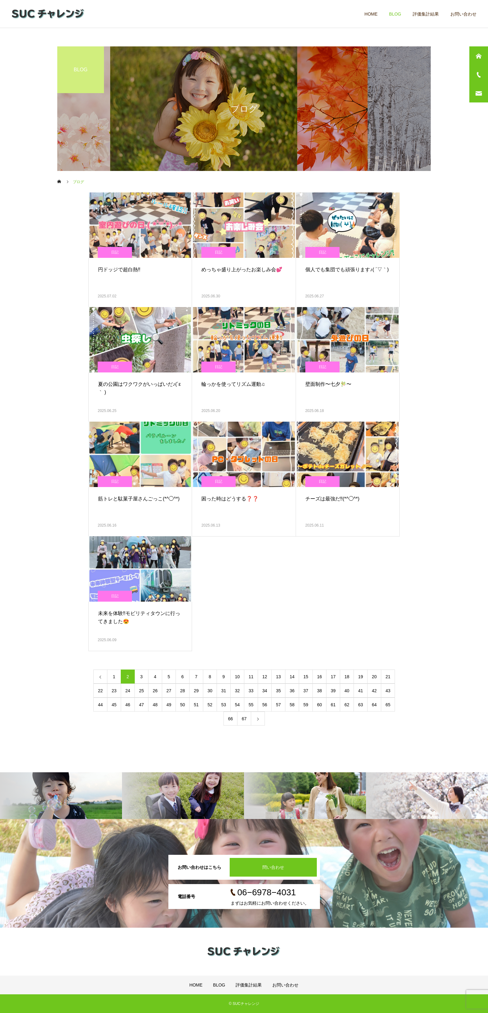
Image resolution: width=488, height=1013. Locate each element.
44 (100, 704)
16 (319, 676)
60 (319, 704)
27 (169, 690)
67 (244, 718)
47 (141, 704)
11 (251, 676)
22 (100, 690)
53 (223, 704)
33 (251, 690)
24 (127, 690)
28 (182, 690)
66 (230, 718)
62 (347, 704)
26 (155, 690)
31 (223, 690)
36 (292, 690)
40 (347, 690)
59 (305, 704)
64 (374, 704)
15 (305, 676)
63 (360, 704)
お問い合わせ (463, 14)
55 (251, 704)
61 (333, 704)
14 (292, 676)
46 (127, 704)
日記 (115, 252)
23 (114, 690)
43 (388, 690)
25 (141, 690)
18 (347, 676)
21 (388, 676)
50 (182, 704)
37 (305, 690)
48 (155, 704)
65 (388, 704)
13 (278, 676)
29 (196, 690)
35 (278, 690)
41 (360, 690)
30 (210, 690)
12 (264, 676)
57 (278, 704)
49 (169, 704)
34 (264, 690)
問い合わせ (273, 867)
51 (196, 704)
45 (114, 704)
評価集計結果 (426, 14)
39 (333, 690)
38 (319, 690)
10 (237, 676)
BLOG (395, 14)
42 (374, 690)
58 (292, 704)
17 (333, 676)
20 (374, 676)
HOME (371, 14)
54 (237, 704)
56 (264, 704)
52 (210, 704)
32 (237, 690)
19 (360, 676)
